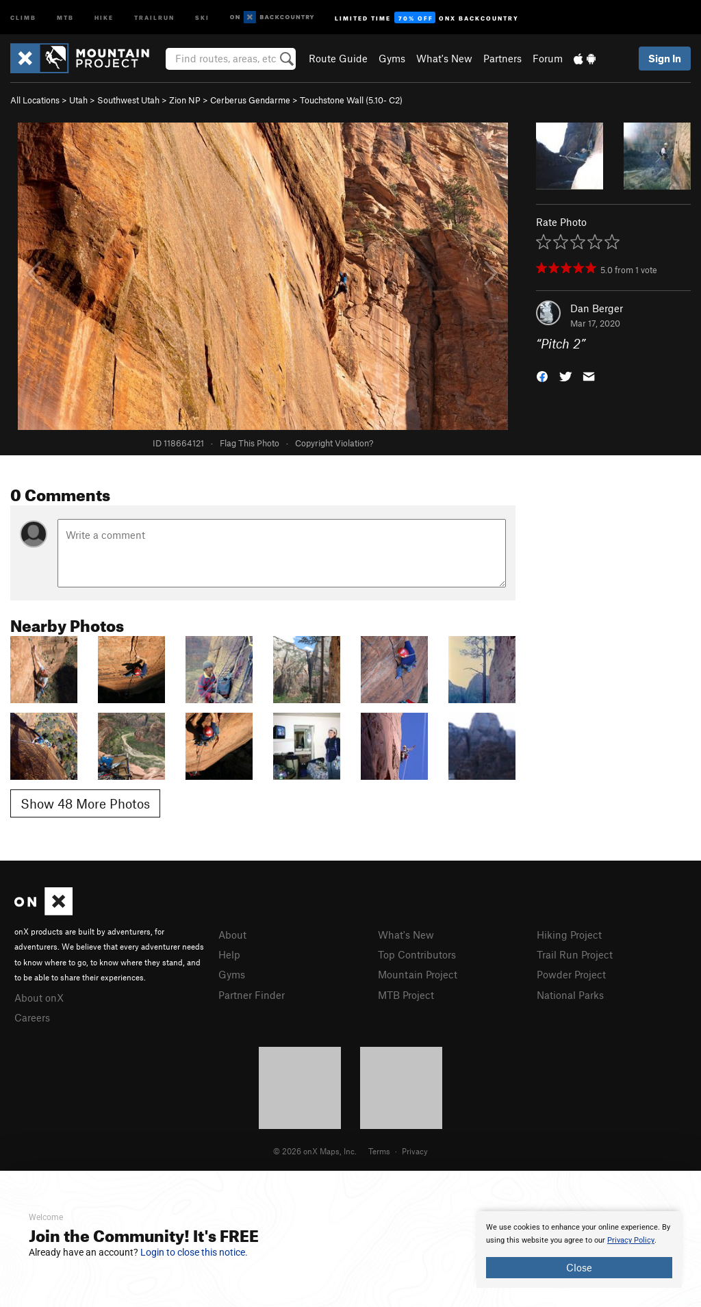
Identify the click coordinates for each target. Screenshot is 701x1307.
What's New (444, 58)
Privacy (415, 1151)
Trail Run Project (575, 954)
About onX (39, 997)
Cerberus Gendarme (250, 99)
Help (229, 954)
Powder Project (571, 974)
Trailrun (154, 16)
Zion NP (185, 99)
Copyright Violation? (334, 442)
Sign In (664, 58)
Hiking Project (569, 934)
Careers (32, 1017)
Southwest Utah (128, 99)
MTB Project (406, 995)
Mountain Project (417, 974)
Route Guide (338, 58)
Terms (379, 1151)
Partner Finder (251, 995)
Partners (502, 58)
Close (579, 1267)
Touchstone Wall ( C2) (351, 99)
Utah (78, 99)
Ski (202, 16)
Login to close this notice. (194, 1252)
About (232, 934)
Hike (104, 16)
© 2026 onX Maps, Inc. (315, 1151)
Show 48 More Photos (85, 803)
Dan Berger (596, 308)
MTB (65, 16)
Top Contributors (417, 954)
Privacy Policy (630, 1240)
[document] (579, 1249)
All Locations (35, 99)
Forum (548, 58)
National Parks (570, 995)
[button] (542, 375)
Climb (23, 16)
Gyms (392, 58)
